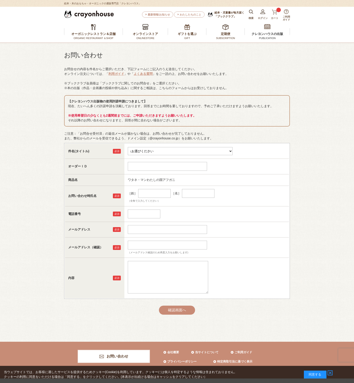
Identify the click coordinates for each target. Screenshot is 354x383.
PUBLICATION (267, 38)
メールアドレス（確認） (85, 247)
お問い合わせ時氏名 (82, 196)
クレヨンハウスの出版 (267, 34)
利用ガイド (116, 74)
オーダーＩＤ (77, 166)
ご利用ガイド (243, 352)
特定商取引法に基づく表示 (234, 361)
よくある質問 (143, 74)
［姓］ (132, 193)
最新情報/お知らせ (159, 14)
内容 (71, 278)
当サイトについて (207, 352)
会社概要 (173, 352)
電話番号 (74, 214)
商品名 (73, 180)
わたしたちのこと (190, 14)
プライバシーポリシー (182, 361)
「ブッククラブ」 (229, 14)
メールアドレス (79, 229)
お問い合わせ (117, 356)
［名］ (176, 193)
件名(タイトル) (78, 151)
